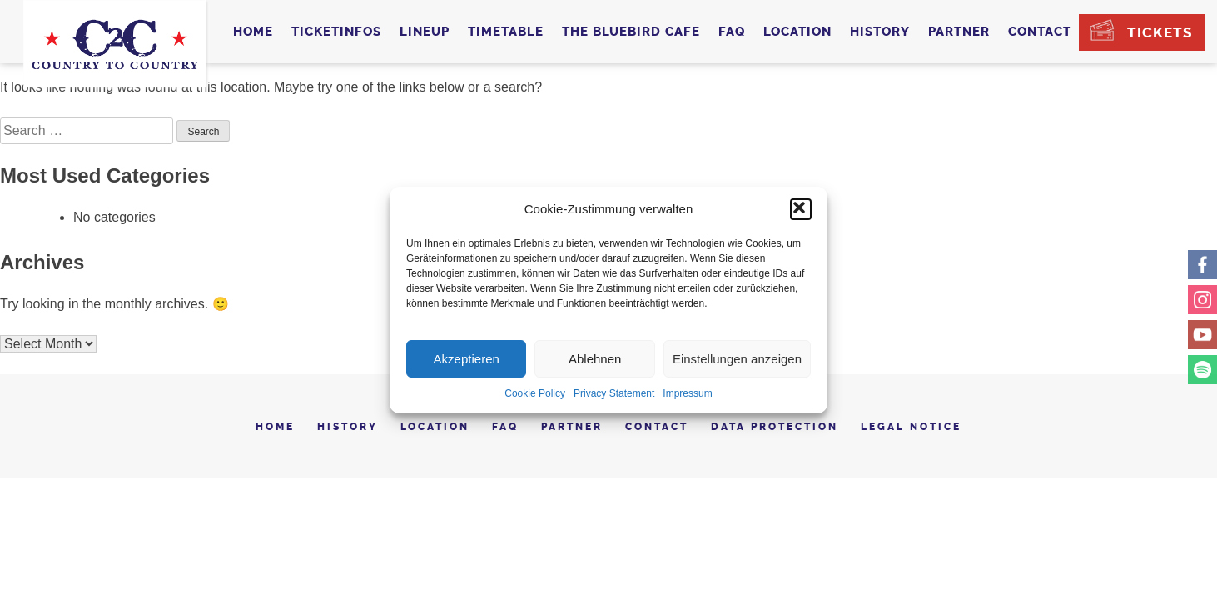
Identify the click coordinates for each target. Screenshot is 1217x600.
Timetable (506, 31)
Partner (959, 31)
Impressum (687, 393)
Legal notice (911, 426)
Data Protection (774, 426)
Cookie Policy (534, 393)
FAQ (731, 31)
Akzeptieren (466, 359)
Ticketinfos (336, 31)
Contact (1039, 31)
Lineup (425, 31)
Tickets (1159, 32)
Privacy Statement (614, 393)
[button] (801, 209)
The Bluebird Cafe (631, 31)
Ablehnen (595, 359)
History (880, 31)
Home (253, 31)
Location (797, 31)
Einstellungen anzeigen (737, 359)
